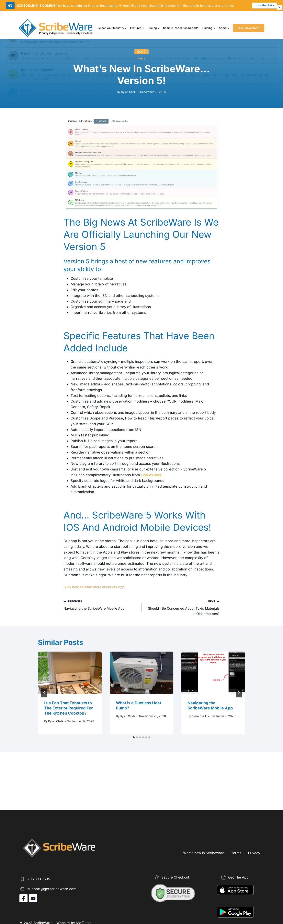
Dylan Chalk (129, 92)
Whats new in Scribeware (201, 853)
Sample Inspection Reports (180, 28)
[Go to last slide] (44, 694)
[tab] (134, 738)
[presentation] (70, 674)
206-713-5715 (38, 879)
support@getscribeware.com (51, 889)
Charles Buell (152, 475)
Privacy (254, 853)
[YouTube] (33, 898)
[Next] (239, 694)
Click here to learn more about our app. (96, 587)
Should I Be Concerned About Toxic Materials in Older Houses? (182, 608)
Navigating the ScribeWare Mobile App (100, 605)
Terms (235, 853)
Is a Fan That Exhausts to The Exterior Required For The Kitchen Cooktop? (68, 709)
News (141, 58)
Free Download (248, 28)
